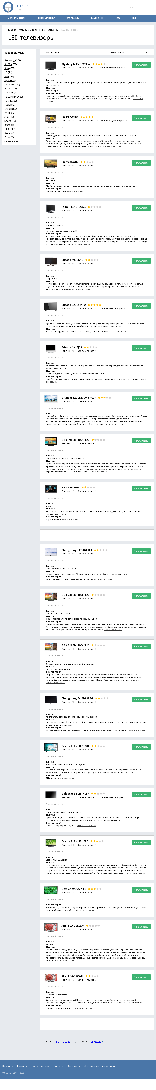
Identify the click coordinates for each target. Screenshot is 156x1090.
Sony (7, 68)
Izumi (7, 124)
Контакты (22, 1065)
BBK (6, 76)
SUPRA (8, 64)
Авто (118, 18)
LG (5, 72)
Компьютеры (97, 18)
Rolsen (8, 88)
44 (69, 1042)
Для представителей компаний (99, 1065)
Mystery (8, 92)
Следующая (96, 1042)
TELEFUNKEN (12, 96)
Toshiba (9, 100)
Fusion (8, 104)
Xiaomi (8, 133)
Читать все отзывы (112, 146)
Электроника (73, 18)
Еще (134, 18)
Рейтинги (58, 1065)
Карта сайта (74, 1065)
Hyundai (9, 80)
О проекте (7, 1065)
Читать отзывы (141, 65)
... (66, 1042)
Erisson (8, 108)
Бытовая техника (46, 18)
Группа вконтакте (40, 1065)
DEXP (7, 129)
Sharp (7, 120)
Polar (7, 137)
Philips (8, 112)
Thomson (9, 84)
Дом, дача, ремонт (17, 18)
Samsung (9, 60)
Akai (6, 117)
